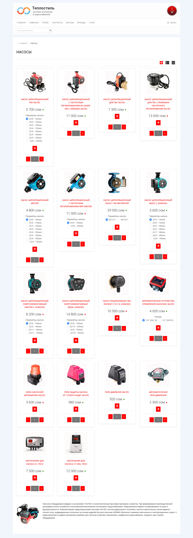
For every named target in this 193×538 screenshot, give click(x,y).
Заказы (70, 22)
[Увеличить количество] (41, 159)
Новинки (34, 22)
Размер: (158, 317)
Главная (21, 22)
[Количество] (35, 159)
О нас (92, 22)
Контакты (57, 22)
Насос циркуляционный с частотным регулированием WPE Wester (76, 203)
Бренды (81, 22)
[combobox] (32, 30)
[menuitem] (21, 22)
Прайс (45, 22)
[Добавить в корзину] (34, 148)
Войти (173, 22)
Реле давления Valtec (117, 392)
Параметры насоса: (35, 115)
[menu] (96, 22)
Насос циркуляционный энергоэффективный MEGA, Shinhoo (76, 304)
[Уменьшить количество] (28, 159)
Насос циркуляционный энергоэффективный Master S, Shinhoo (35, 304)
